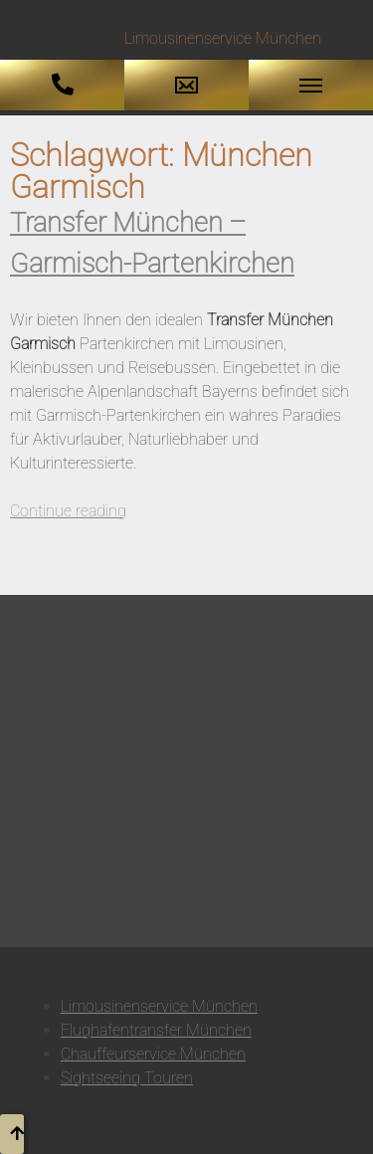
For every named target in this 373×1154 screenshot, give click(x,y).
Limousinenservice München (159, 1006)
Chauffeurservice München (153, 1054)
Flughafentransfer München (156, 1030)
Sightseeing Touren (127, 1077)
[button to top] (12, 1134)
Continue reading (68, 510)
